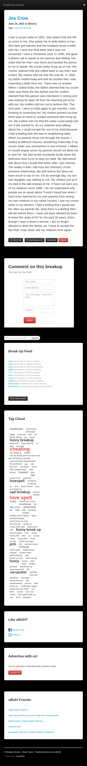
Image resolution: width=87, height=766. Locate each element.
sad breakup (20, 492)
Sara (24, 364)
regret (32, 437)
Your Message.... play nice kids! (39, 299)
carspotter (18, 572)
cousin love (15, 478)
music (13, 501)
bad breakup (15, 453)
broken (27, 453)
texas (32, 538)
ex (37, 443)
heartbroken (16, 428)
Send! (29, 320)
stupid (12, 594)
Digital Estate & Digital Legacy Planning (25, 721)
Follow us (14, 635)
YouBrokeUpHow (13, 4)
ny (30, 535)
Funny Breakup (34, 240)
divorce (28, 583)
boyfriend (14, 443)
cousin (20, 591)
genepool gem (31, 544)
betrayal (26, 597)
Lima (24, 361)
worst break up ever (19, 521)
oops (31, 469)
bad (33, 475)
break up (27, 524)
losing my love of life (19, 589)
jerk (13, 544)
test (16, 486)
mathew (25, 381)
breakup (32, 510)
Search (35, 338)
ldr (36, 434)
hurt (30, 434)
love (27, 533)
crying (36, 535)
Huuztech (20, 756)
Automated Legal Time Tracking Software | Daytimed (31, 732)
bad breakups (16, 555)
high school (15, 507)
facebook (14, 577)
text (11, 597)
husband (23, 472)
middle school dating (19, 515)
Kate (24, 375)
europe (36, 492)
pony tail (21, 434)
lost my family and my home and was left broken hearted (24, 456)
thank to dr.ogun (26, 541)
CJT (24, 372)
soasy (34, 533)
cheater (13, 552)
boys (24, 564)
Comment (51, 240)
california (27, 478)
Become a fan (16, 630)
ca (11, 486)
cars (37, 486)
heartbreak (25, 504)
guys (34, 515)
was (32, 472)
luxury (25, 561)
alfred (24, 370)
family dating (15, 437)
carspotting (31, 429)
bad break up (26, 566)
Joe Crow (18, 18)
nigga (12, 434)
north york (14, 535)
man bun (34, 575)
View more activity (18, 398)
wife (24, 510)
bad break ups (16, 580)
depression (32, 527)
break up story (16, 558)
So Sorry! (15, 240)
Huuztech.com (14, 727)
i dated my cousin (27, 501)
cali (32, 464)
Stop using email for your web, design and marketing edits (33, 715)
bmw (18, 597)
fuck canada (31, 558)
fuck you (30, 591)
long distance (27, 443)
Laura (24, 378)
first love (14, 466)
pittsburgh (30, 431)
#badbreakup (16, 583)
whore (34, 466)
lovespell (17, 481)
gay (26, 464)
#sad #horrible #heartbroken (23, 461)
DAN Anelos (27, 384)
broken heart (25, 552)
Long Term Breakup (22, 28)
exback (36, 495)
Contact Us (15, 672)
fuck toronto (15, 524)
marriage (25, 577)
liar (11, 510)
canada (25, 513)
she (20, 544)
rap (27, 580)
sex (33, 589)
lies (35, 504)
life (28, 569)
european (31, 481)
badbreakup (28, 550)
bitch (12, 591)
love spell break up (26, 594)
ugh (11, 529)
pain (32, 561)
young (12, 472)
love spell (21, 497)
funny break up (28, 530)
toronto (13, 541)
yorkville (33, 572)
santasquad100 (17, 569)
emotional (31, 483)
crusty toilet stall (17, 527)
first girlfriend (16, 464)
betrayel (13, 566)
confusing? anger (29, 586)
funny (14, 561)
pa (25, 437)
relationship (29, 507)
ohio (24, 535)
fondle (32, 564)
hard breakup (16, 533)
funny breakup (22, 440)
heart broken (27, 486)
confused (24, 546)
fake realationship (18, 469)
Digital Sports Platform (18, 710)
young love (23, 538)
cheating (20, 449)
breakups (24, 466)
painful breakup (17, 518)
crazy (12, 538)
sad (27, 555)
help (36, 583)
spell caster (15, 550)
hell (17, 510)
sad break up (16, 489)
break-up (14, 586)
